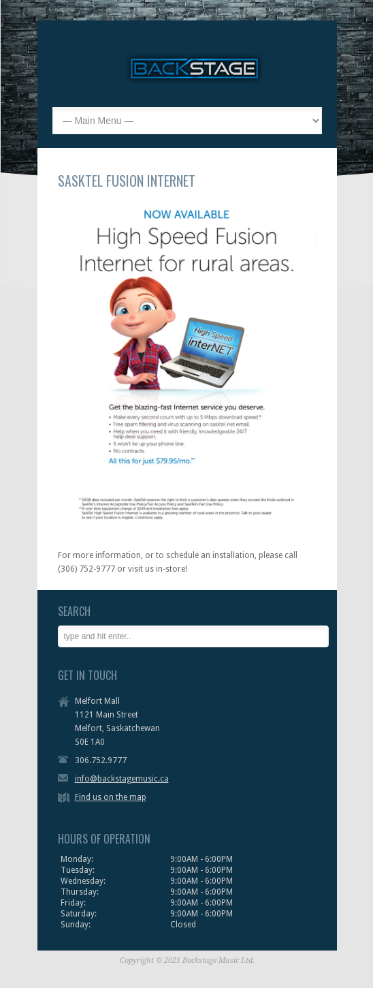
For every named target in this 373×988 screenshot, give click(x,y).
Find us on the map (110, 797)
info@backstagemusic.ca (122, 779)
